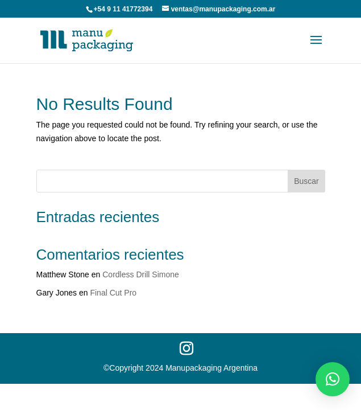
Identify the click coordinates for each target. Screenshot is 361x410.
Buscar (306, 181)
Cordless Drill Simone (140, 274)
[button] (333, 379)
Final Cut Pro (113, 292)
